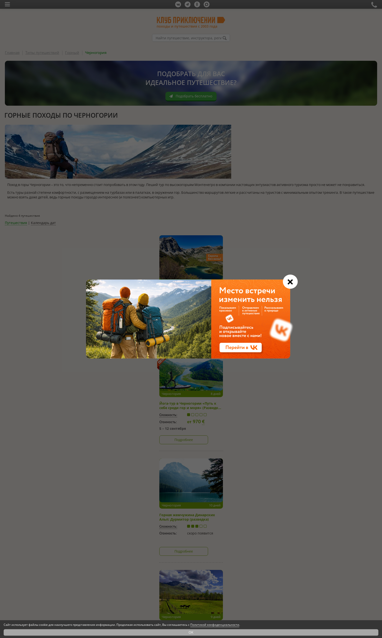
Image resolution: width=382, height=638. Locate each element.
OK (191, 632)
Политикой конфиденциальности (214, 625)
